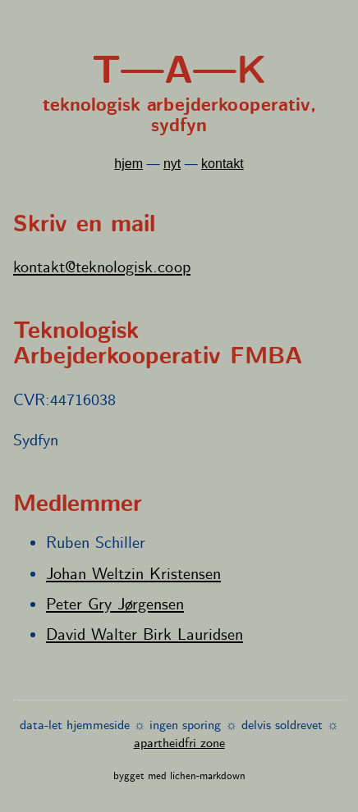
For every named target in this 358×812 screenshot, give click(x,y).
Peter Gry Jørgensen (115, 605)
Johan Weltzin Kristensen (133, 574)
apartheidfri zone (179, 743)
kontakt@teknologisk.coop (101, 268)
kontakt (222, 164)
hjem (128, 164)
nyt (172, 164)
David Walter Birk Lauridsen (144, 635)
